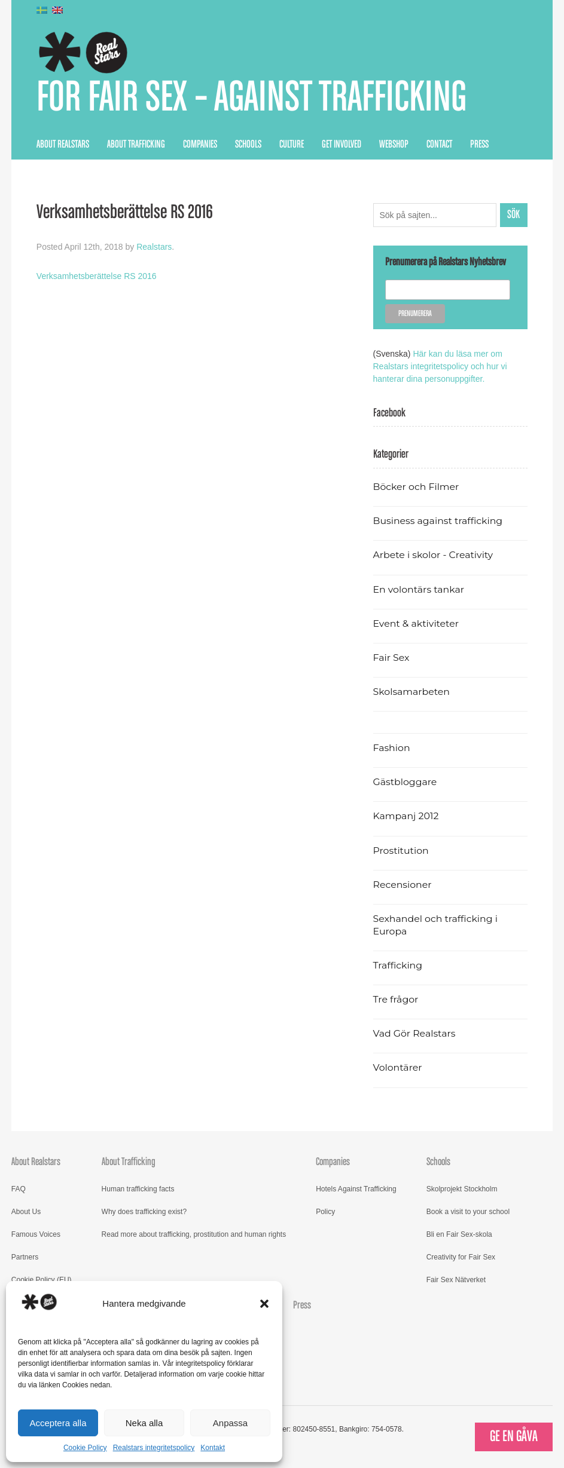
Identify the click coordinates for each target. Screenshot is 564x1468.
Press (479, 144)
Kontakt (212, 1448)
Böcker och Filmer (416, 486)
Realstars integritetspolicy (154, 1448)
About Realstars (62, 144)
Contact (439, 144)
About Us (26, 1212)
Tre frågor (396, 999)
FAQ (18, 1189)
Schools (248, 144)
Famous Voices (35, 1234)
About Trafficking (136, 144)
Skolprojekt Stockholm (462, 1189)
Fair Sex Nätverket (456, 1280)
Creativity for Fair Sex (460, 1257)
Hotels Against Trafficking (356, 1189)
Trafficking (398, 965)
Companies (200, 144)
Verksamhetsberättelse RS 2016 (96, 276)
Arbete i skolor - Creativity (433, 554)
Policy (325, 1212)
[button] (264, 1304)
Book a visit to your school (468, 1212)
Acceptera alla (57, 1423)
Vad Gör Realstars (414, 1033)
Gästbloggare (405, 781)
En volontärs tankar (419, 589)
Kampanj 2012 (406, 816)
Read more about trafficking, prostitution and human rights (194, 1234)
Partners (24, 1257)
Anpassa (230, 1423)
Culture (291, 144)
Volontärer (397, 1067)
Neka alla (144, 1423)
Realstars (154, 247)
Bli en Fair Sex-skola (459, 1234)
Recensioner (402, 884)
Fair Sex (391, 657)
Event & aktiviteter (416, 623)
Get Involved (341, 144)
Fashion (391, 747)
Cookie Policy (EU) (41, 1280)
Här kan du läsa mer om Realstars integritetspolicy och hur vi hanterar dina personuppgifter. (440, 366)
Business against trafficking (438, 520)
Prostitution (401, 850)
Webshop (393, 144)
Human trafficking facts (138, 1189)
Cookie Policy (85, 1448)
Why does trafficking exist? (144, 1212)
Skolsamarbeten (411, 691)
